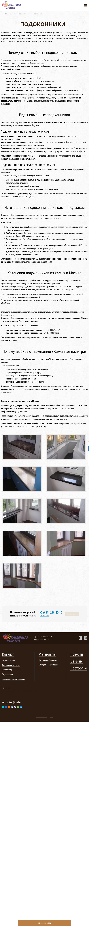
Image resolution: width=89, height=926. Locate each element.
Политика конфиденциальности (41, 717)
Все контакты (44, 615)
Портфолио (78, 668)
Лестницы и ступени (11, 665)
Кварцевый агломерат (48, 664)
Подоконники (7, 674)
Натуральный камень (48, 660)
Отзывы (76, 661)
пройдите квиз (44, 923)
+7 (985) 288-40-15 (51, 613)
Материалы (47, 654)
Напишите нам (71, 614)
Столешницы (7, 669)
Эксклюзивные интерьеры (13, 679)
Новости (76, 654)
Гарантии (51, 717)
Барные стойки (8, 660)
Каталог (8, 654)
